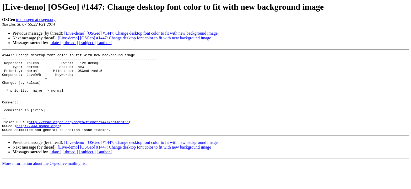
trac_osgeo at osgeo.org (36, 19)
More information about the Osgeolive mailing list (44, 179)
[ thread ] (70, 42)
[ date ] (55, 42)
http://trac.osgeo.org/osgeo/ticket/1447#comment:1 (79, 136)
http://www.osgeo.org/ (38, 140)
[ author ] (104, 42)
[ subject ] (87, 42)
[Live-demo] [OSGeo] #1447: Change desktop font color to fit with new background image (141, 33)
